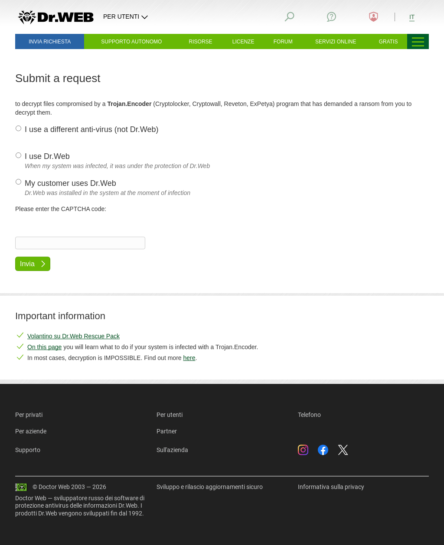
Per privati (28, 415)
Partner (167, 431)
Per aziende (30, 431)
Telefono (309, 415)
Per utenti (170, 415)
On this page (44, 347)
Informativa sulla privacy (331, 486)
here (189, 357)
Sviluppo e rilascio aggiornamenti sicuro (210, 486)
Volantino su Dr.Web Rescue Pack (73, 336)
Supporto (27, 450)
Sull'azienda (172, 450)
